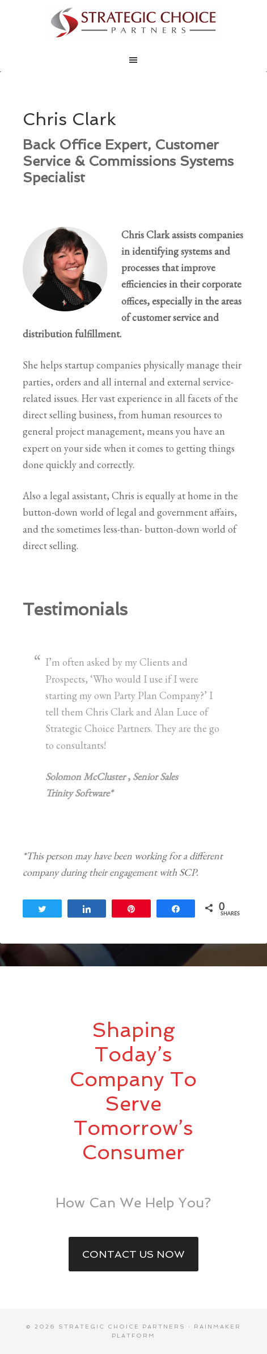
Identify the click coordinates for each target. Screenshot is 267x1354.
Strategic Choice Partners (134, 23)
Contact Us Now (133, 1254)
